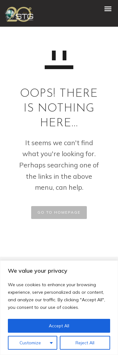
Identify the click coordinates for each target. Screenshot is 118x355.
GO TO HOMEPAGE (59, 212)
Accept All (59, 326)
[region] (59, 307)
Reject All (85, 343)
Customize (30, 343)
